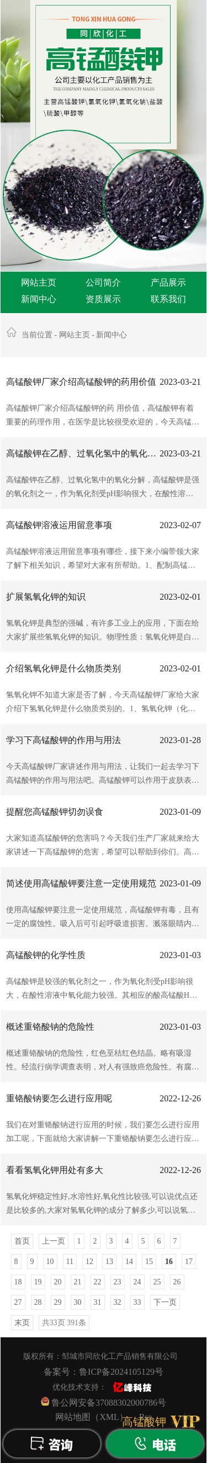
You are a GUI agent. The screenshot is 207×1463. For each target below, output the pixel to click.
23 (117, 1282)
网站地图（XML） (91, 1417)
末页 (22, 1323)
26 (177, 1282)
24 (137, 1282)
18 (18, 1282)
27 (18, 1302)
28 (38, 1302)
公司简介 (103, 282)
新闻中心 (38, 299)
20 (58, 1282)
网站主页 (38, 282)
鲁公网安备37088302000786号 (103, 1402)
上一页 (53, 1241)
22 (98, 1282)
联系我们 (168, 299)
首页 (22, 1241)
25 (157, 1282)
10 (50, 1261)
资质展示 (103, 299)
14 (129, 1261)
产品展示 (168, 282)
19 (38, 1282)
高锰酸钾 (144, 1422)
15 (149, 1261)
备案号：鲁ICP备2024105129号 (103, 1371)
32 (117, 1302)
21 (78, 1282)
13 (109, 1261)
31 (98, 1302)
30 (78, 1302)
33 (137, 1302)
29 (58, 1302)
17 (189, 1261)
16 (169, 1261)
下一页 (165, 1302)
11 (69, 1261)
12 (89, 1261)
